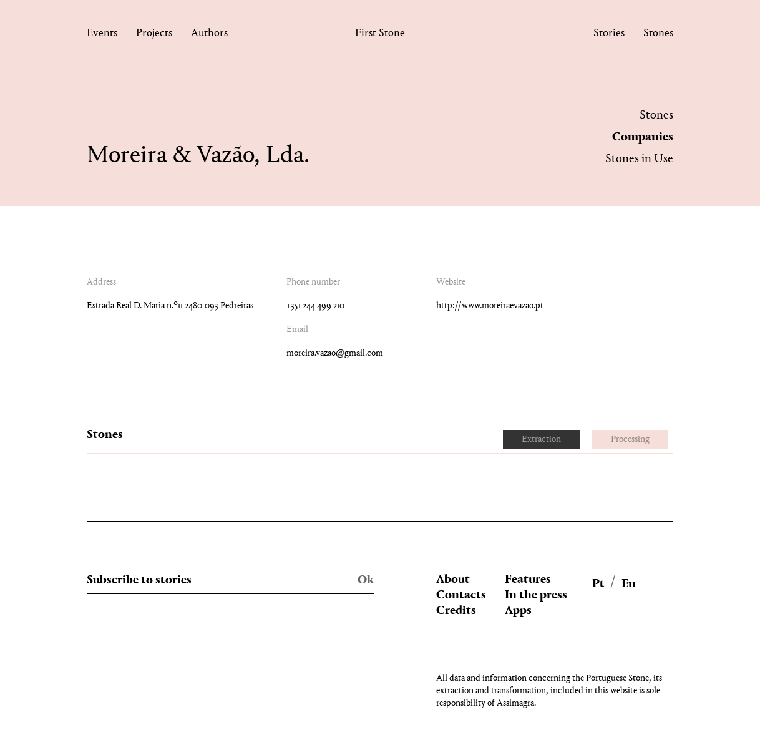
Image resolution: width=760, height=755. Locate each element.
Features (528, 579)
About (453, 579)
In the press (536, 595)
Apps (518, 611)
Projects (154, 35)
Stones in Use (639, 159)
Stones (658, 35)
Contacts (461, 595)
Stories (609, 35)
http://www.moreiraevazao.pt (489, 306)
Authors (209, 35)
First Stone (380, 35)
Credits (456, 611)
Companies (642, 137)
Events (102, 35)
